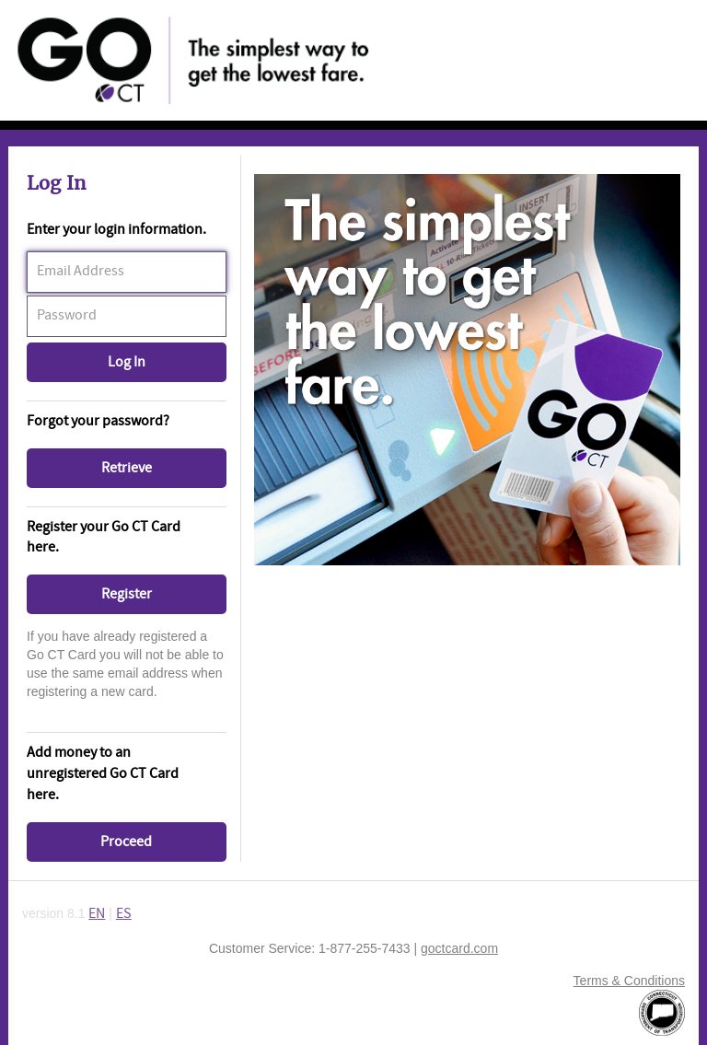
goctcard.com (459, 948)
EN (96, 913)
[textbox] (126, 272)
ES (124, 913)
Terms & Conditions (629, 980)
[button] (126, 362)
